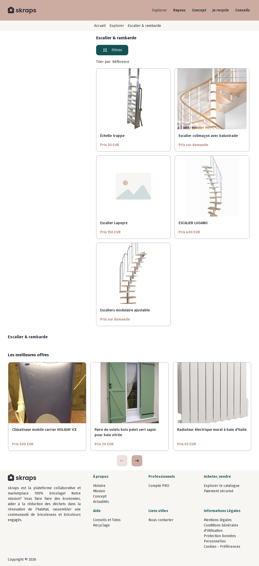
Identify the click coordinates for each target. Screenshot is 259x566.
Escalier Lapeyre (113, 223)
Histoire (99, 486)
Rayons (179, 10)
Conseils (242, 10)
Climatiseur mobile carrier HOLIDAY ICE (44, 430)
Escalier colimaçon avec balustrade (208, 136)
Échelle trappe (112, 136)
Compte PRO (158, 486)
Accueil (100, 26)
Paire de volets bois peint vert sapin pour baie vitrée (125, 432)
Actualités (101, 502)
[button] (137, 460)
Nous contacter (160, 520)
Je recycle (220, 10)
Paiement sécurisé (218, 491)
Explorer (159, 10)
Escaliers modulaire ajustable (125, 310)
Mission (99, 491)
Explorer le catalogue (222, 486)
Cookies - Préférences (222, 546)
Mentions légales (218, 520)
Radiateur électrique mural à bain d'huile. (212, 430)
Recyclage (101, 525)
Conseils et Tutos (107, 520)
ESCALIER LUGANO (193, 223)
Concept (199, 10)
